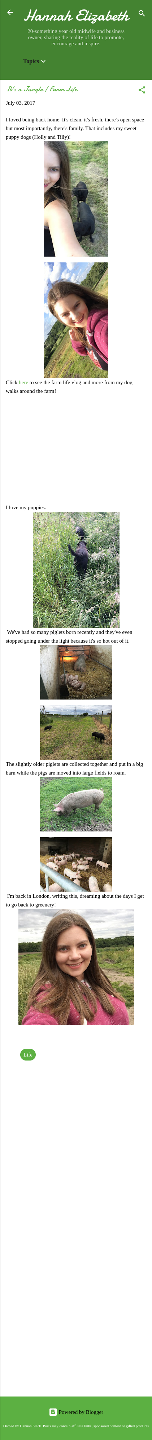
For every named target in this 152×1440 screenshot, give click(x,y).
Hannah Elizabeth (76, 15)
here (24, 382)
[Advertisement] (76, 1308)
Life (27, 1055)
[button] (142, 91)
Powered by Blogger (76, 1412)
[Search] (142, 15)
